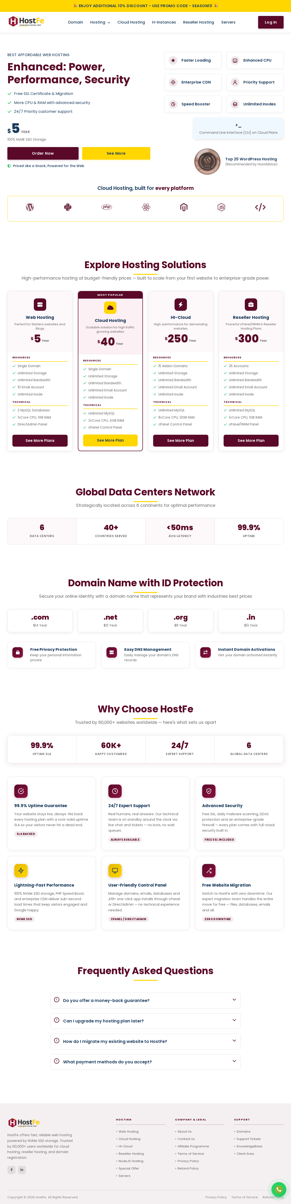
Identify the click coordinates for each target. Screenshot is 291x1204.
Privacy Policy (189, 1160)
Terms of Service (192, 1152)
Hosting (100, 22)
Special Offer (129, 1167)
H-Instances (164, 22)
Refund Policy (189, 1167)
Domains (244, 1129)
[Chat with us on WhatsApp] (278, 1189)
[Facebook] (11, 1168)
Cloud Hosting (131, 22)
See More (62, 153)
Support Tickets (250, 1137)
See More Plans (40, 441)
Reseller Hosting (198, 22)
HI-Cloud (126, 1144)
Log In (271, 22)
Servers (228, 22)
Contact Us (187, 1137)
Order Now (25, 153)
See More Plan (110, 441)
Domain (75, 22)
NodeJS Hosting (131, 1160)
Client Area (246, 1152)
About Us (185, 1129)
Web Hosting (129, 1129)
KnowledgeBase (250, 1144)
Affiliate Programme (194, 1144)
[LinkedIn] (22, 1168)
